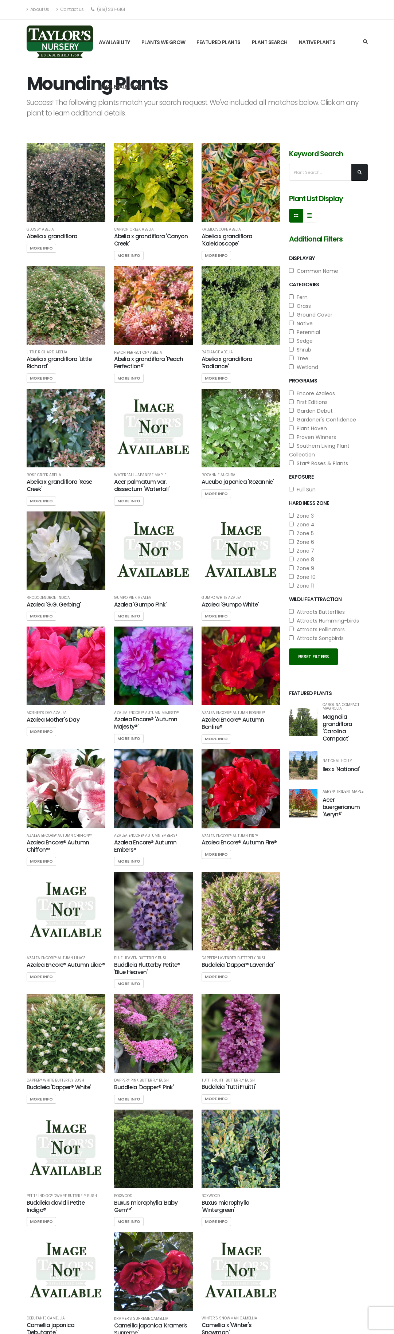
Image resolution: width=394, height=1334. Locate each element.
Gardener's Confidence (322, 419)
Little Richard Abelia (47, 352)
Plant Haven (308, 428)
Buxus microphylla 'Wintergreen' (226, 1206)
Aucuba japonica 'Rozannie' (238, 482)
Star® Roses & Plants (318, 463)
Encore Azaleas (312, 393)
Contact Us (70, 9)
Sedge (301, 341)
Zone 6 (301, 542)
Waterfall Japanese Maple (140, 475)
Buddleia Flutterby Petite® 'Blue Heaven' (147, 968)
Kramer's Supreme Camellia (141, 1319)
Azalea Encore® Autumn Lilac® (56, 958)
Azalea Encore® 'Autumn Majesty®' (146, 722)
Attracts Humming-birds (324, 620)
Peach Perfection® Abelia (138, 352)
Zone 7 (301, 550)
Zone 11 (301, 585)
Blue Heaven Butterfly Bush (141, 958)
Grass (300, 306)
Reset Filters (313, 657)
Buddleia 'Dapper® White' (59, 1087)
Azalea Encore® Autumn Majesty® (146, 713)
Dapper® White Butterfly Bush (55, 1080)
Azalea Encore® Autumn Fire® (230, 836)
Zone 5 (301, 533)
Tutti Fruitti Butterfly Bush (228, 1080)
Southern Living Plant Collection (319, 450)
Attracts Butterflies (317, 612)
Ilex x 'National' (341, 769)
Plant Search (270, 42)
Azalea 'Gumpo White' (230, 604)
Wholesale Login (121, 86)
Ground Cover (310, 314)
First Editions (308, 402)
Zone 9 (301, 568)
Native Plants (317, 42)
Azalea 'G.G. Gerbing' (54, 604)
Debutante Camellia (46, 1318)
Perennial (304, 332)
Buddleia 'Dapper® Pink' (143, 1087)
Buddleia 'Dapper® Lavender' (238, 965)
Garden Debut (311, 411)
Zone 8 (301, 559)
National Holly (337, 761)
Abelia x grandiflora (52, 236)
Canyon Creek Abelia (134, 229)
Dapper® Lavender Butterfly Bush (234, 958)
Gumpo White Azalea (222, 598)
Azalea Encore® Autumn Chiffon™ (59, 835)
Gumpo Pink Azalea (132, 598)
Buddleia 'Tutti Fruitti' (229, 1087)
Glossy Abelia (40, 229)
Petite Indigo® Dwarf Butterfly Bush (62, 1196)
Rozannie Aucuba (218, 475)
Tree (298, 358)
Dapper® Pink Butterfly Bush (141, 1080)
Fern (298, 297)
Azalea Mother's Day (53, 719)
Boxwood (123, 1196)
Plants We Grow (163, 42)
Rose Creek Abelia (44, 475)
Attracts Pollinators (317, 629)
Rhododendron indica (48, 598)
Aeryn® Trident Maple (343, 791)
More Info (41, 248)
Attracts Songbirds (316, 638)
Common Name (313, 271)
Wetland (303, 367)
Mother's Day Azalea (47, 713)
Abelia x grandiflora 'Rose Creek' (59, 485)
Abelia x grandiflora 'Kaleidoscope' (227, 239)
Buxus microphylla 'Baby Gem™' (146, 1206)
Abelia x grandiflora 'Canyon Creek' (151, 239)
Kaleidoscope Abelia (221, 229)
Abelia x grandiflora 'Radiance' (227, 362)
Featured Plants (218, 42)
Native (301, 323)
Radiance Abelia (217, 352)
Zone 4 (302, 524)
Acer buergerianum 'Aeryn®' (341, 807)
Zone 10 (302, 577)
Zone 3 (301, 515)
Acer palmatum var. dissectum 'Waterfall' (141, 485)
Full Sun (302, 489)
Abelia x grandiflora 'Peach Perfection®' (148, 362)
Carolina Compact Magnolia (341, 706)
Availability (114, 42)
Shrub (300, 349)
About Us (38, 9)
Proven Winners (312, 437)
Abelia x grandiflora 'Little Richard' (59, 362)
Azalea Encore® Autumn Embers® (145, 835)
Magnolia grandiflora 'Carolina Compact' (337, 727)
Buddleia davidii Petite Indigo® (56, 1206)
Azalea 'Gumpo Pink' (140, 604)
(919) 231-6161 (108, 9)
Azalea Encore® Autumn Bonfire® (233, 713)
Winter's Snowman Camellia (229, 1318)
